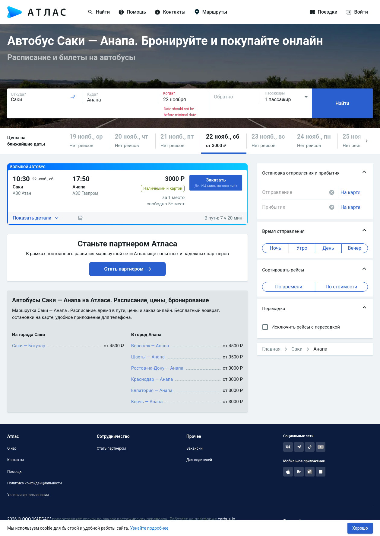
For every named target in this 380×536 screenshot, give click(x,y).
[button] (87, 141)
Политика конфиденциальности (34, 483)
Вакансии (194, 448)
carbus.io (226, 519)
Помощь (14, 472)
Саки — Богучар (28, 345)
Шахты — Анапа (148, 357)
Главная (271, 349)
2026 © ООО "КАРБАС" (29, 519)
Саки (296, 349)
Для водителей (199, 460)
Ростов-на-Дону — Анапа (157, 368)
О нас (12, 448)
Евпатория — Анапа (152, 390)
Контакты (15, 460)
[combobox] (44, 96)
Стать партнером (111, 448)
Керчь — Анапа (147, 401)
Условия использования (28, 495)
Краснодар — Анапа (152, 379)
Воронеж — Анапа (150, 345)
